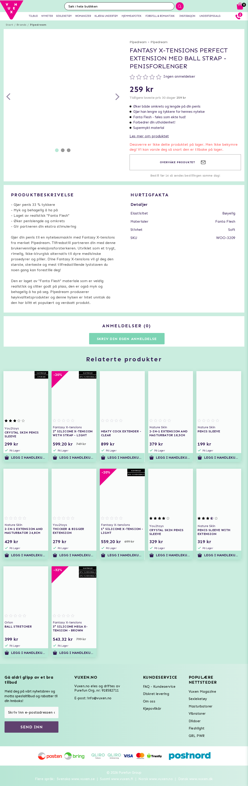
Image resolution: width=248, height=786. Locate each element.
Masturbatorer (201, 706)
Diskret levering (156, 694)
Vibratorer (197, 714)
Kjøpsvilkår (152, 709)
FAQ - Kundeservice (159, 687)
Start (9, 24)
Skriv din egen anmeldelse (127, 339)
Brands (21, 24)
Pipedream (38, 24)
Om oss (149, 701)
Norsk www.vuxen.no (155, 779)
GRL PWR (197, 736)
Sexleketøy (198, 699)
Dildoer (195, 721)
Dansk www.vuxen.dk (195, 779)
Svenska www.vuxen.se (76, 779)
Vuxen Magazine (202, 692)
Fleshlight (197, 728)
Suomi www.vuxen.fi (116, 779)
